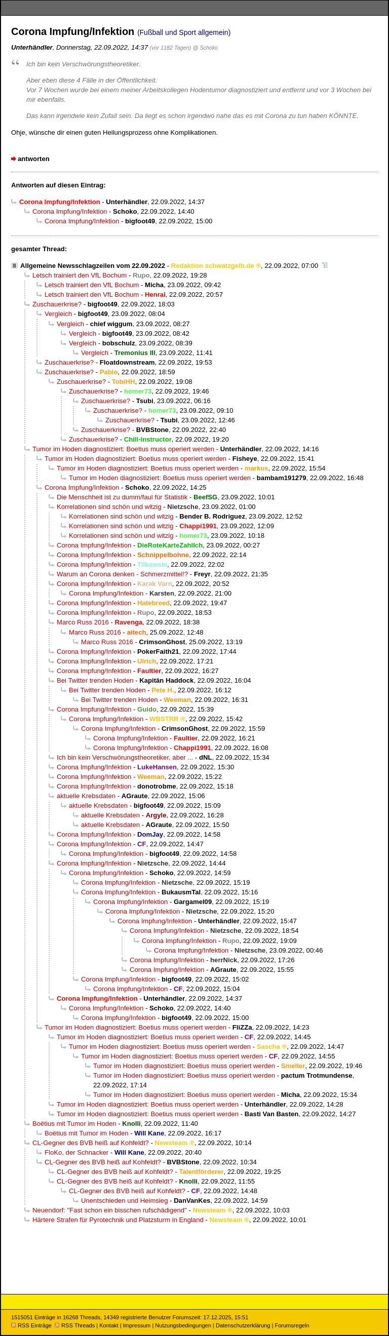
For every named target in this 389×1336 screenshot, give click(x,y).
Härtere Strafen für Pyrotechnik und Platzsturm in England (118, 1220)
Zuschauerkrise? (57, 304)
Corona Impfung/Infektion (69, 211)
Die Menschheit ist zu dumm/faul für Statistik (122, 497)
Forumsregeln (292, 1325)
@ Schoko (205, 48)
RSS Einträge (31, 1325)
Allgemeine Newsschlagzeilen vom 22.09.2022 (92, 265)
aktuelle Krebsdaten (86, 796)
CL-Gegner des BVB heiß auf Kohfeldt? (90, 1143)
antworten (34, 159)
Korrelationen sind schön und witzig (109, 506)
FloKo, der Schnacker (76, 1152)
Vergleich (58, 314)
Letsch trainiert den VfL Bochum (79, 275)
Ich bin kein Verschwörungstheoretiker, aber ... (125, 757)
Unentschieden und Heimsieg (124, 1200)
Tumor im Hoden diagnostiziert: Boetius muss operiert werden (123, 449)
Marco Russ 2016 (83, 622)
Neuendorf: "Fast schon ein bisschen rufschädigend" (109, 1210)
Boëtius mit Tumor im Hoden (74, 1123)
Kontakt (108, 1325)
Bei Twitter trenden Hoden (95, 680)
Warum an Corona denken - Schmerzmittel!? (122, 574)
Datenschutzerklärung (243, 1325)
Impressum (137, 1325)
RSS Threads (75, 1325)
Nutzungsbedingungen (183, 1325)
